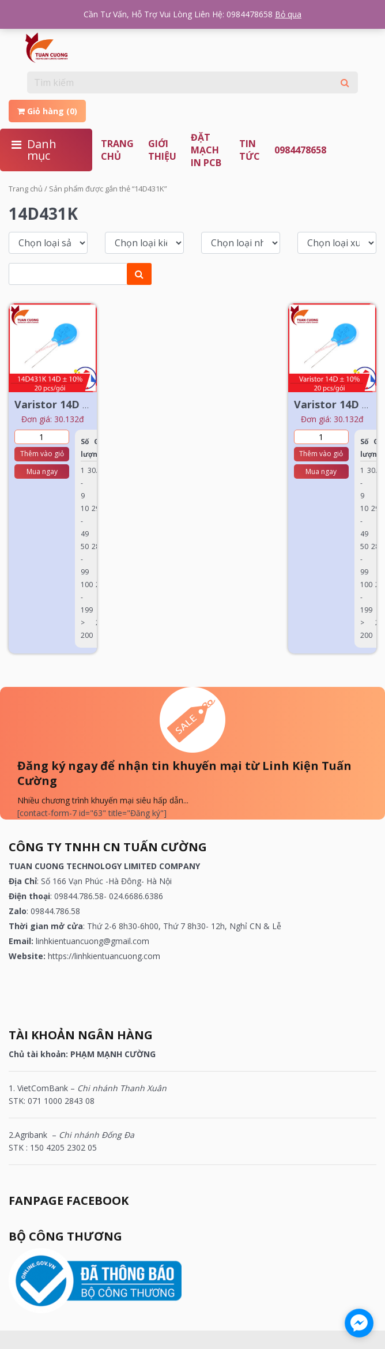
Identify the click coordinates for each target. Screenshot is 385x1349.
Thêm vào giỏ (42, 454)
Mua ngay (42, 471)
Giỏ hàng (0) (47, 111)
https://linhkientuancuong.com (104, 955)
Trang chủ (117, 150)
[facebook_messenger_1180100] (359, 1323)
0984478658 (300, 150)
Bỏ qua (288, 14)
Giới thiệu (162, 150)
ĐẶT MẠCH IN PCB (206, 150)
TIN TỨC (249, 150)
